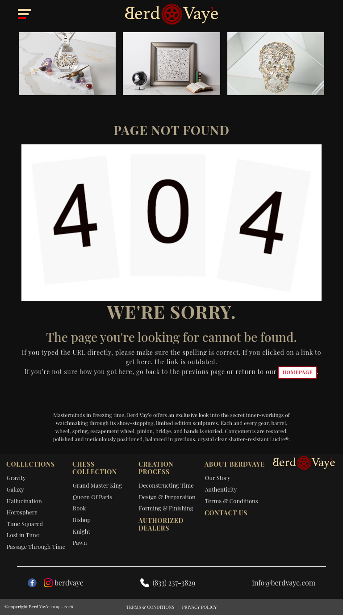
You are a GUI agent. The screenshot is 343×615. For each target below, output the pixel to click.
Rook (79, 508)
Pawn (80, 542)
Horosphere (22, 512)
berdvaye (64, 582)
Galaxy (15, 489)
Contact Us (226, 513)
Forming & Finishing (166, 508)
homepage (297, 372)
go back (148, 371)
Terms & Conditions (231, 501)
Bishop (82, 519)
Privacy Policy (199, 607)
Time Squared (25, 523)
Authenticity (221, 489)
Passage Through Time (36, 546)
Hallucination (24, 501)
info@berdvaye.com (283, 582)
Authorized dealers (161, 524)
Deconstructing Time (166, 485)
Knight (81, 531)
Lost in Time (23, 535)
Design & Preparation (167, 497)
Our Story (217, 477)
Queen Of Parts (93, 497)
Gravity (16, 477)
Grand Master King (97, 485)
